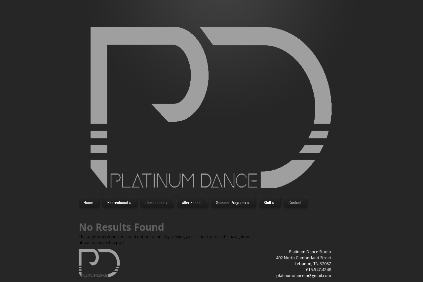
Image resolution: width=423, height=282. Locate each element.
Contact (294, 202)
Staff (269, 202)
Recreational (119, 202)
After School (192, 202)
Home (88, 202)
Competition (156, 202)
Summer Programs (232, 202)
